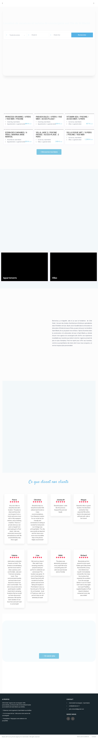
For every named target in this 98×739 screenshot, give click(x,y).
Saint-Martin (16, 122)
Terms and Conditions (83, 736)
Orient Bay (10, 122)
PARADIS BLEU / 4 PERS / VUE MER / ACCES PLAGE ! (49, 118)
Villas (69, 124)
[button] (49, 152)
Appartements (11, 124)
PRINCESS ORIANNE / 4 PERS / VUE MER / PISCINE (18, 118)
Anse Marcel (10, 139)
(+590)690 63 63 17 (74, 706)
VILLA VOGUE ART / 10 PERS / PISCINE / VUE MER (79, 133)
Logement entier (20, 124)
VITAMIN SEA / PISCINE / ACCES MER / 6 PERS (77, 118)
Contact (94, 736)
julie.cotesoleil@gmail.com (76, 709)
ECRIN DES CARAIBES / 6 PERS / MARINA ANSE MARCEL (16, 134)
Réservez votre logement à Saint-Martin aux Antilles (17, 710)
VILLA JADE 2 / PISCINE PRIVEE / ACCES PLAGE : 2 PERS (47, 134)
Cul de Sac (71, 122)
